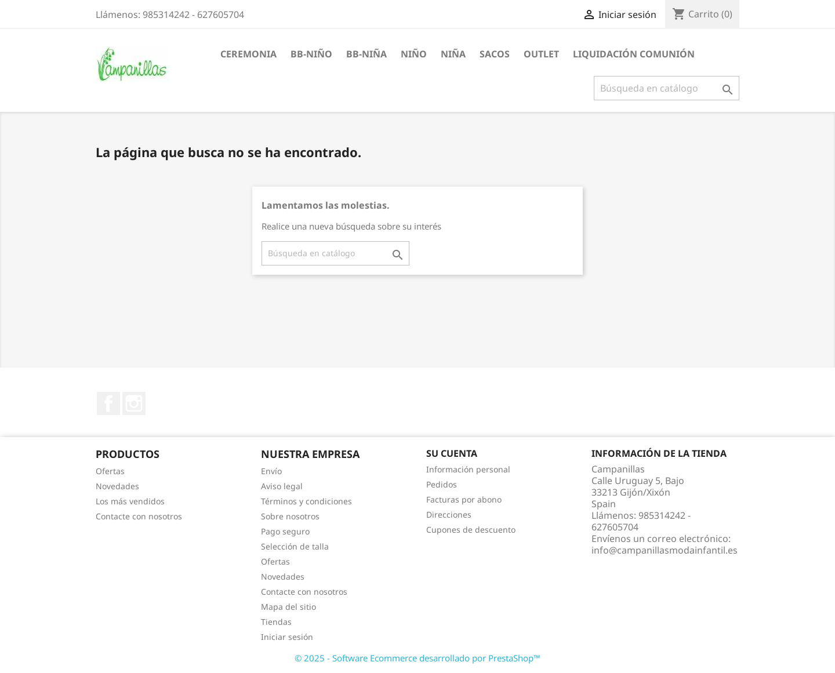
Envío (271, 470)
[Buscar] (666, 88)
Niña (453, 54)
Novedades (117, 486)
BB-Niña (366, 54)
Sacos (495, 54)
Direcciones (448, 514)
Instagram (134, 403)
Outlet (541, 54)
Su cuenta (451, 453)
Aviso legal (282, 486)
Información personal (468, 469)
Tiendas (276, 621)
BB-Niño (311, 54)
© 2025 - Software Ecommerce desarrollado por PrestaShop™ (417, 658)
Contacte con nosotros (139, 516)
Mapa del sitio (288, 606)
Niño (414, 54)
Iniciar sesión (287, 636)
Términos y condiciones (306, 501)
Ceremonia (248, 54)
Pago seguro (285, 531)
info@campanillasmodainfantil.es (664, 550)
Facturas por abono (464, 499)
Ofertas (110, 470)
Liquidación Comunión (634, 54)
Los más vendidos (130, 501)
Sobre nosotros (290, 516)
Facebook (108, 403)
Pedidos (441, 484)
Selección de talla (295, 546)
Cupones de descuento (470, 529)
